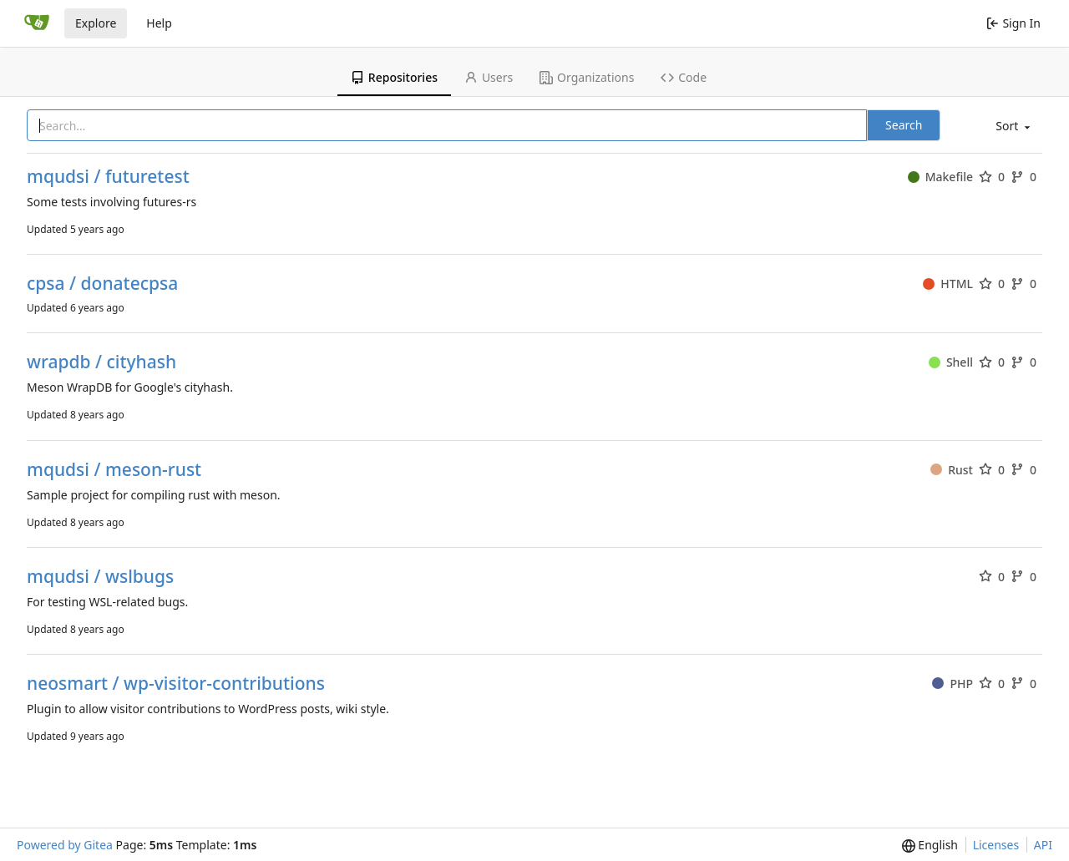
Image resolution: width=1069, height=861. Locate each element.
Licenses (996, 845)
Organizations (587, 77)
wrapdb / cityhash (101, 362)
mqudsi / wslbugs (100, 576)
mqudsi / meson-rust (114, 469)
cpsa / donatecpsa (102, 283)
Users (488, 77)
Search (903, 125)
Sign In (1013, 23)
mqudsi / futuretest (108, 176)
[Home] (36, 23)
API (1043, 845)
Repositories (394, 77)
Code (684, 77)
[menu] (1011, 126)
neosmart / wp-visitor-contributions (176, 683)
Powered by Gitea (65, 845)
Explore (95, 23)
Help (159, 23)
